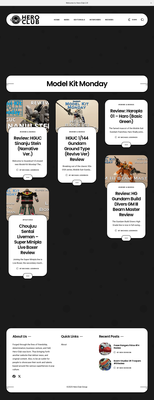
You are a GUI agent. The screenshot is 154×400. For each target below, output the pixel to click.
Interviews (95, 19)
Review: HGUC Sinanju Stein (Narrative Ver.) (28, 146)
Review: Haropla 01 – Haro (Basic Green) (126, 116)
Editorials (79, 19)
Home (57, 19)
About (64, 344)
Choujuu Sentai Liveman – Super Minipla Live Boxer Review (27, 239)
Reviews (109, 19)
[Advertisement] (77, 50)
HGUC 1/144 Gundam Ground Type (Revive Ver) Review (77, 148)
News (66, 19)
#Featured (28, 220)
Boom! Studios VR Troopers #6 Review (127, 362)
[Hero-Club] (25, 19)
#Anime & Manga (28, 132)
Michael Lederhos (30, 170)
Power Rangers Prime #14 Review (126, 346)
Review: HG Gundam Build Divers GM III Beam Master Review (126, 204)
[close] (151, 3)
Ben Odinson (125, 352)
